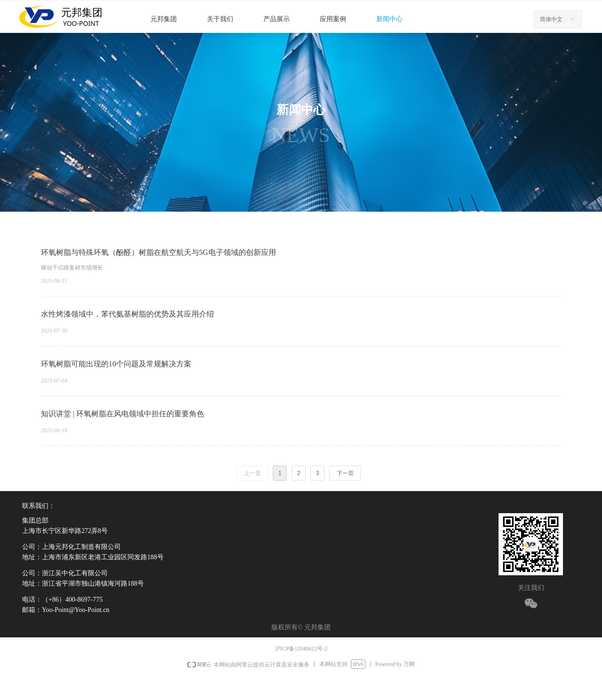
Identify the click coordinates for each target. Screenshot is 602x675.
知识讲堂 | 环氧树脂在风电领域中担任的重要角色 (122, 414)
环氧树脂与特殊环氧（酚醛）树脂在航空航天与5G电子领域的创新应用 (158, 252)
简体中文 (551, 19)
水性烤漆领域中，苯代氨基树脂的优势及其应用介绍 (127, 314)
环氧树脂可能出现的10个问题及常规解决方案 (116, 364)
